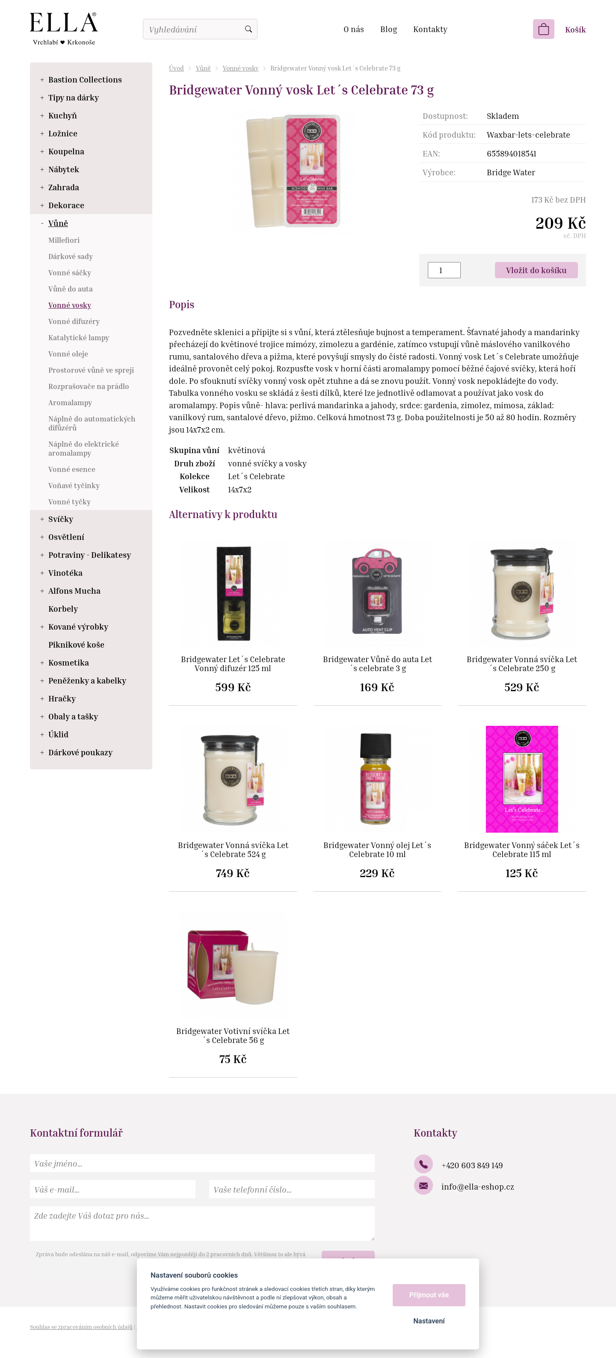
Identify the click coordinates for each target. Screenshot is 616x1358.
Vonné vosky (241, 68)
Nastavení (428, 1321)
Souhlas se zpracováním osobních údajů (81, 1326)
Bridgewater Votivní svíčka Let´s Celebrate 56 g (233, 1036)
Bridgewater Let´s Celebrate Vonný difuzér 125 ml (233, 664)
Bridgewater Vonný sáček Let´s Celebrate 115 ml (522, 850)
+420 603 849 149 (472, 1165)
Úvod (176, 68)
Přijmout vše (429, 1295)
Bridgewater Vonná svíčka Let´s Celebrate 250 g (522, 664)
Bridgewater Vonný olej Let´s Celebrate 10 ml (377, 850)
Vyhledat (248, 29)
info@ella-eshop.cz (477, 1186)
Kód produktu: (449, 134)
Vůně (203, 68)
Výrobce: (439, 172)
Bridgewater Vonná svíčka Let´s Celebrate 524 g (233, 850)
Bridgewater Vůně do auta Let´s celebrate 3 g (377, 664)
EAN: (431, 153)
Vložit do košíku (536, 270)
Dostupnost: (445, 116)
